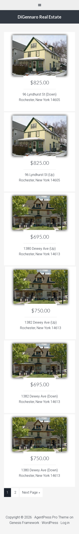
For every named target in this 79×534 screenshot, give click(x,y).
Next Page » (31, 492)
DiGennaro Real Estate (39, 16)
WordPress (50, 523)
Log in (65, 523)
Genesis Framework (24, 523)
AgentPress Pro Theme (51, 517)
